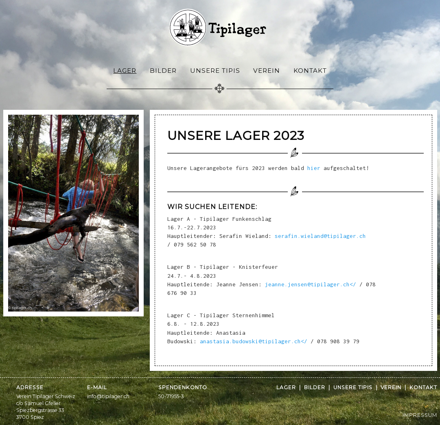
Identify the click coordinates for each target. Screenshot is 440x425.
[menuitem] (125, 70)
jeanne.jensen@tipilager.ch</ (309, 284)
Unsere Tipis (215, 70)
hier (313, 168)
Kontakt (310, 70)
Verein (266, 70)
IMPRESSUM (420, 415)
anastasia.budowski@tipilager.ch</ (252, 341)
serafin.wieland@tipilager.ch (320, 236)
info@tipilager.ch (108, 396)
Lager (124, 70)
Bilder (163, 70)
